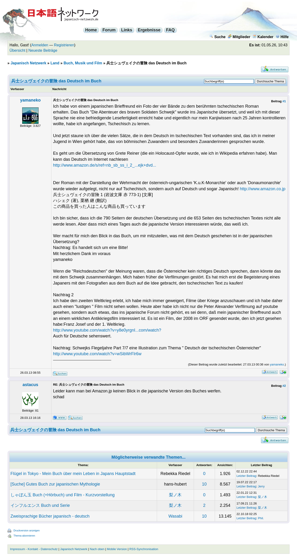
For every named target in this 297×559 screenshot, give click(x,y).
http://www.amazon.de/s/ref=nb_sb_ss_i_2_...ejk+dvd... (104, 165)
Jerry (261, 486)
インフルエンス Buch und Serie (40, 505)
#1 (284, 101)
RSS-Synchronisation (143, 549)
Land (54, 63)
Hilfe (282, 37)
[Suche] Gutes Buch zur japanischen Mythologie (55, 484)
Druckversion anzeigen (27, 530)
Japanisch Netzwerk (28, 63)
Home (91, 30)
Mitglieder (239, 37)
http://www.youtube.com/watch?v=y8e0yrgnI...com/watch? (107, 330)
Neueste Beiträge (42, 50)
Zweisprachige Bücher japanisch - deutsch (50, 516)
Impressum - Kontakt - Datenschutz (34, 549)
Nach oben (97, 549)
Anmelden (39, 45)
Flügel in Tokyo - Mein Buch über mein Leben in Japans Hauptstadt (73, 473)
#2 (284, 385)
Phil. (261, 518)
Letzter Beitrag (246, 476)
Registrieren (64, 45)
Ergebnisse (149, 30)
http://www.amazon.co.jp (262, 188)
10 (204, 484)
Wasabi (175, 516)
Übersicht (17, 50)
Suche (217, 37)
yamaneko (30, 100)
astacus (30, 384)
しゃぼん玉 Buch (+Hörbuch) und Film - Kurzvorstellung (63, 495)
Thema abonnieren (24, 535)
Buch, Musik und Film (83, 63)
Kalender (263, 37)
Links (126, 30)
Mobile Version (117, 549)
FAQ (170, 30)
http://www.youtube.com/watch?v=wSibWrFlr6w (97, 353)
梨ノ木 (175, 495)
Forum (109, 30)
